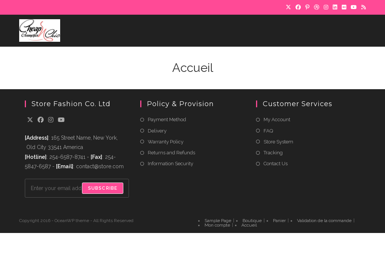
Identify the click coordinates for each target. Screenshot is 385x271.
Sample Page (218, 220)
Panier (279, 220)
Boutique (252, 220)
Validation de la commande (324, 220)
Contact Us (276, 163)
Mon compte (217, 225)
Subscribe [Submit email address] (103, 188)
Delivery (157, 131)
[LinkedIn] (335, 7)
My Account (277, 119)
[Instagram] (325, 7)
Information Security (170, 163)
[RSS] (362, 7)
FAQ (268, 131)
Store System (278, 142)
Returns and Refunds (171, 152)
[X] (288, 7)
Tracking (273, 152)
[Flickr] (344, 7)
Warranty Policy (165, 142)
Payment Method (167, 119)
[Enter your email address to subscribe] (77, 188)
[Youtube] (61, 120)
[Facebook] (298, 7)
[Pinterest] (307, 7)
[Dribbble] (316, 7)
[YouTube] (354, 7)
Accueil (249, 225)
